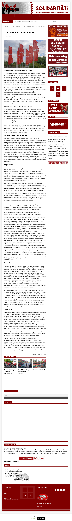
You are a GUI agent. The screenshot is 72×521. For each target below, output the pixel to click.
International (58, 16)
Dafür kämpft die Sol (32, 16)
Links (23, 19)
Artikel (10, 16)
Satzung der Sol (7, 498)
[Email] (36, 395)
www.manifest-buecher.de (11, 461)
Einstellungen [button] (31, 518)
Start (4, 16)
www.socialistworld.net (42, 491)
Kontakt (5, 493)
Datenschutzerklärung (9, 491)
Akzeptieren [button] (41, 518)
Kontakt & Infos (7, 19)
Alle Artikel (16, 26)
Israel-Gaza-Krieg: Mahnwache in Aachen (24, 371)
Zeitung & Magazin (46, 16)
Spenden (6, 500)
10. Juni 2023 (8, 37)
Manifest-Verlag (20, 16)
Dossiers (17, 19)
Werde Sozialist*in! (39, 370)
